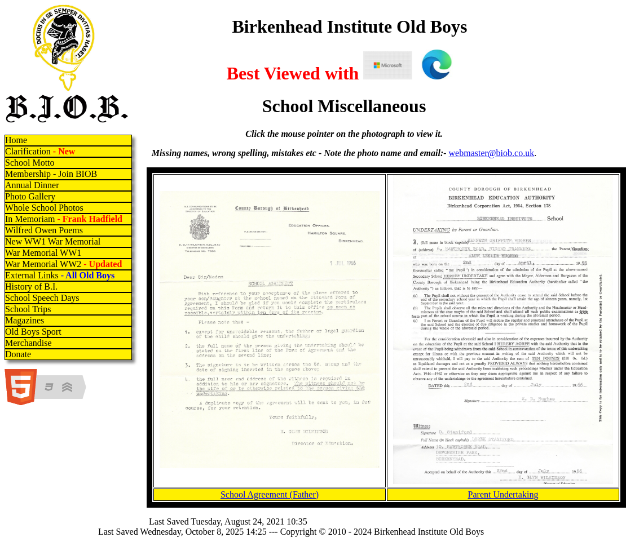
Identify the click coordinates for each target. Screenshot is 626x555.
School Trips (28, 309)
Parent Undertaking (503, 494)
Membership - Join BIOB (51, 174)
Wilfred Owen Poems (44, 230)
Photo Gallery (30, 196)
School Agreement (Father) (270, 494)
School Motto (30, 162)
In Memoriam (63, 219)
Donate (18, 354)
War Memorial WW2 (64, 264)
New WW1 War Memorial (52, 241)
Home (16, 140)
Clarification (40, 151)
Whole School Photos (44, 207)
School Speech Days (42, 298)
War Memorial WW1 (43, 252)
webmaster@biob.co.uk (492, 153)
